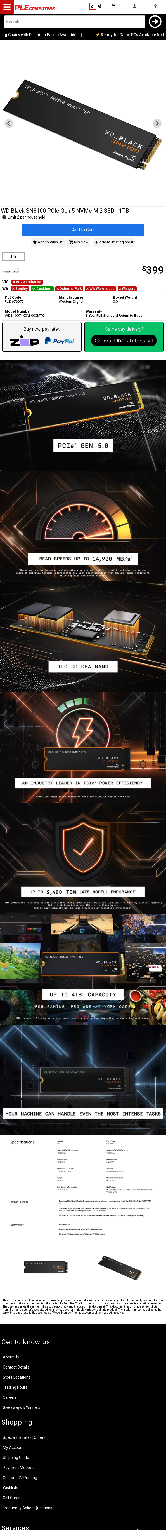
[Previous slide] (8, 123)
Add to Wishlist (48, 242)
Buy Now (79, 242)
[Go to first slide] (157, 123)
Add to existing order (114, 242)
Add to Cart (83, 230)
